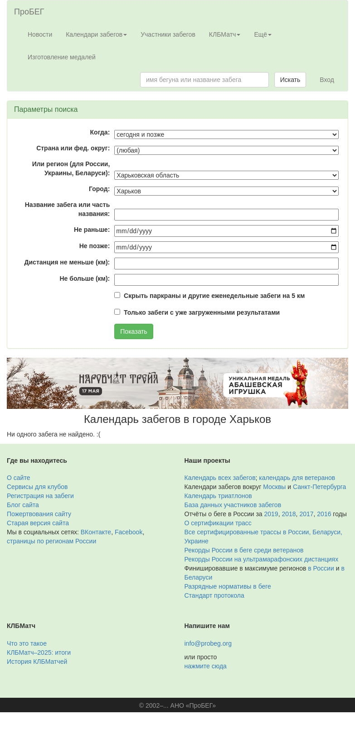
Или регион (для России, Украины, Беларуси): (71, 168)
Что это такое (27, 643)
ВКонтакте (96, 532)
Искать (290, 79)
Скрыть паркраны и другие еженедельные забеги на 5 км (214, 295)
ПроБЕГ (29, 11)
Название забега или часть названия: (67, 209)
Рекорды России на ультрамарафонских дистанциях (262, 559)
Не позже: (94, 245)
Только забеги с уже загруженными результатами (202, 312)
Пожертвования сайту (39, 514)
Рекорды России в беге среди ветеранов (244, 550)
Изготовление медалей (62, 57)
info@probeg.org (208, 643)
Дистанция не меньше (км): (67, 262)
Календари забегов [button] (96, 34)
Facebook (128, 532)
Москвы (274, 486)
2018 (289, 514)
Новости (40, 34)
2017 (306, 514)
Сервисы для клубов (37, 486)
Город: (99, 188)
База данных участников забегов (233, 504)
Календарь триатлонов (218, 495)
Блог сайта (23, 504)
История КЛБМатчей (37, 661)
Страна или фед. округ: (73, 148)
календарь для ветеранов (297, 477)
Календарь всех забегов (220, 477)
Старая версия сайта (38, 523)
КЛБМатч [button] (225, 34)
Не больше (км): (84, 278)
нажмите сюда (206, 666)
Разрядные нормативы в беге (228, 586)
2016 (324, 514)
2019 (271, 514)
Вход (327, 79)
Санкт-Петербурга (319, 486)
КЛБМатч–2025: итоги (39, 652)
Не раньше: (92, 229)
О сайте (18, 477)
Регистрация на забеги (40, 495)
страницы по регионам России (51, 541)
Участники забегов (168, 34)
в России (321, 568)
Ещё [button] (263, 34)
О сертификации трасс (218, 523)
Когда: (100, 132)
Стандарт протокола (214, 595)
